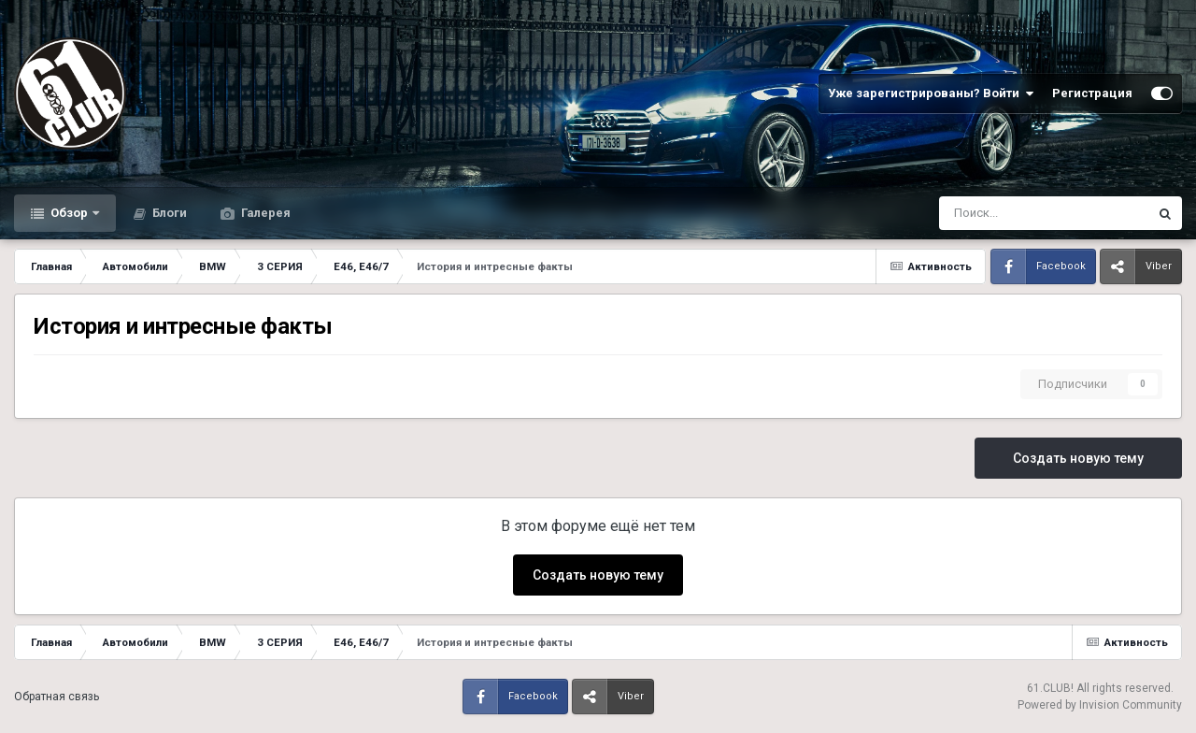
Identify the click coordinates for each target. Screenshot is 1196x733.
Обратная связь (56, 696)
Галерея (264, 213)
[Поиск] (994, 213)
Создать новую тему (1078, 458)
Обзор (69, 213)
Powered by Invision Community (1100, 704)
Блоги (168, 213)
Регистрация (1092, 93)
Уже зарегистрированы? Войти (930, 93)
